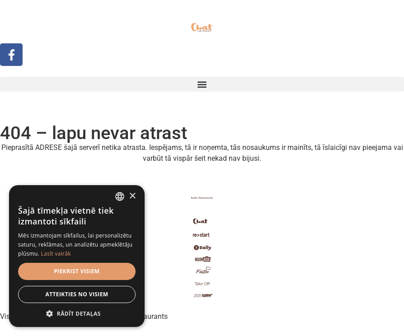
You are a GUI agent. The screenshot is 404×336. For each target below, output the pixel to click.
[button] (202, 84)
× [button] (132, 196)
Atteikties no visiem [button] (76, 294)
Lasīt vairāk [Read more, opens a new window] (56, 253)
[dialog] (77, 256)
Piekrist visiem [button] (76, 271)
